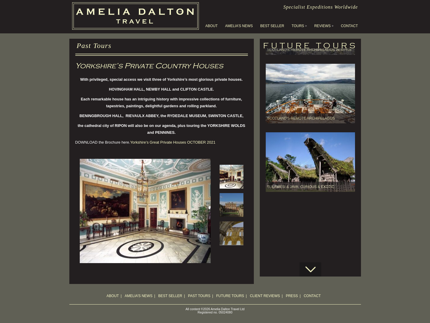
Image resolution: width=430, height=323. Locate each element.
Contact (349, 26)
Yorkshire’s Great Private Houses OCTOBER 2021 (172, 142)
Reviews (322, 26)
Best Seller (272, 26)
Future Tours (230, 296)
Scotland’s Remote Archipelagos (301, 98)
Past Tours (199, 296)
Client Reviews (265, 296)
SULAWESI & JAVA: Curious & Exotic (300, 167)
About (211, 26)
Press (292, 296)
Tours (298, 26)
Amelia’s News (239, 26)
